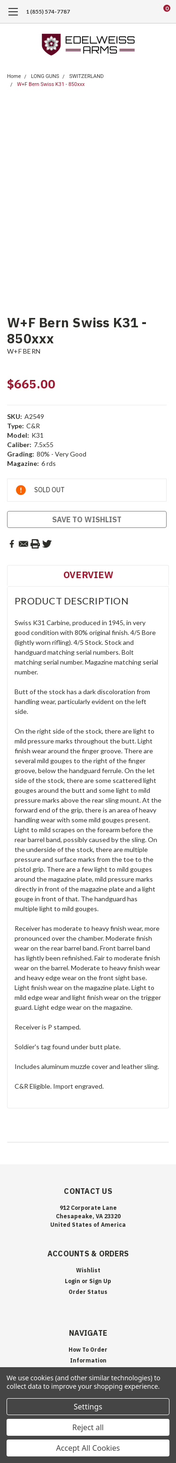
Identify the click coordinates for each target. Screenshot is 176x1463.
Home (14, 76)
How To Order (88, 1349)
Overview (88, 574)
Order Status (88, 1291)
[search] (129, 11)
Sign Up (100, 1281)
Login (72, 1281)
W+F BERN (23, 351)
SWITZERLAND (86, 76)
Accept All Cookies (88, 1448)
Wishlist (88, 1270)
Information (88, 1360)
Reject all (88, 1427)
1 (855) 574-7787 (48, 11)
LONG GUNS (45, 76)
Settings (88, 1406)
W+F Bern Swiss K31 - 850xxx (50, 84)
